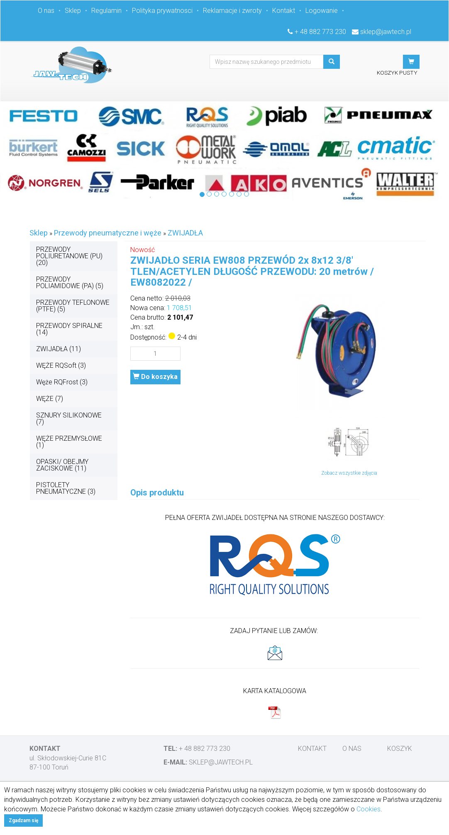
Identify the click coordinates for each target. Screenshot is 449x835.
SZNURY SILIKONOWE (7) (69, 418)
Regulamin (106, 11)
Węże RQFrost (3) (62, 382)
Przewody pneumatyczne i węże (107, 232)
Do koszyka (155, 377)
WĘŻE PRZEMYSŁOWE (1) (69, 441)
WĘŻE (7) (49, 399)
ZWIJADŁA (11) (58, 349)
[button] (411, 62)
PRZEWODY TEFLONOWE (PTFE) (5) (73, 306)
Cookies (368, 809)
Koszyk (399, 748)
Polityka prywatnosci (162, 11)
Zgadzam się (23, 820)
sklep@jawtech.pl (385, 32)
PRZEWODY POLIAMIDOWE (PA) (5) (69, 282)
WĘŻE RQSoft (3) (61, 365)
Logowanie (321, 11)
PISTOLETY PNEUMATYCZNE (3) (65, 488)
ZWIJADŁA (185, 232)
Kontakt (283, 11)
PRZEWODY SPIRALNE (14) (69, 329)
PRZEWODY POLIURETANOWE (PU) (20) (69, 256)
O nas (46, 11)
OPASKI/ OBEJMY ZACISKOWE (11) (62, 465)
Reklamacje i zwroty (232, 11)
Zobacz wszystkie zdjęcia (349, 473)
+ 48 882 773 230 (320, 32)
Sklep (73, 11)
